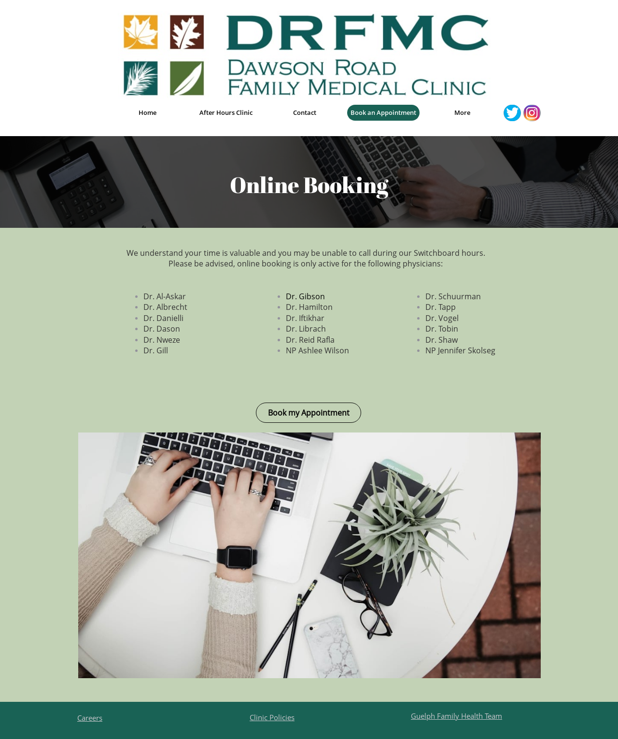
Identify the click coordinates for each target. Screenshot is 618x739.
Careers (89, 718)
